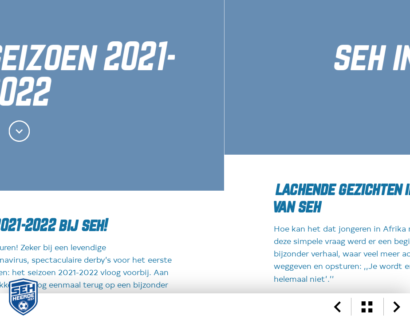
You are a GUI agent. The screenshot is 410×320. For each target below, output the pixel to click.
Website (76, 145)
